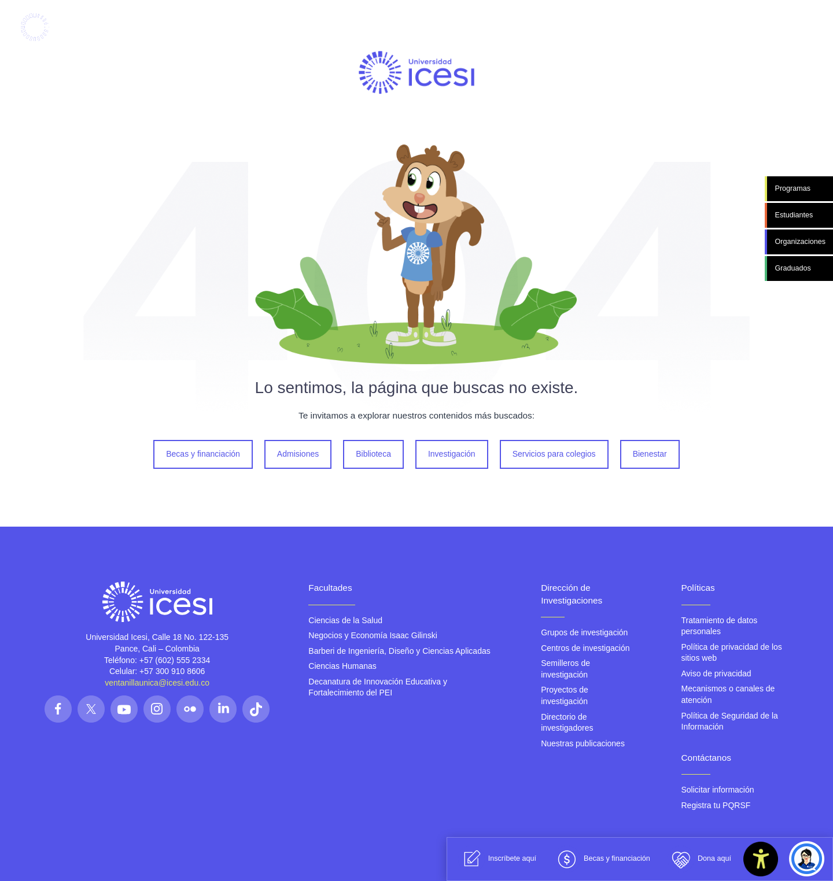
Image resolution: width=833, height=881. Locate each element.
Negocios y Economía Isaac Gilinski (372, 635)
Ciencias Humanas (342, 666)
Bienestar (650, 453)
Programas (792, 188)
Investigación (452, 453)
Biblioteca (373, 453)
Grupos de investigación (584, 632)
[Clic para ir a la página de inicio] (58, 27)
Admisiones (298, 453)
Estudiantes (794, 215)
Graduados (792, 268)
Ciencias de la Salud (345, 620)
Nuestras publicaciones (583, 743)
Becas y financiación (203, 453)
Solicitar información (717, 789)
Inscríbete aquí (497, 859)
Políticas (698, 588)
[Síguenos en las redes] (58, 709)
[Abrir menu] (755, 27)
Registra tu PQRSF (716, 805)
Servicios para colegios (554, 453)
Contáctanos (706, 757)
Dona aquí (699, 859)
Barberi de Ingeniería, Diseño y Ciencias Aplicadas (399, 651)
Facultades (330, 588)
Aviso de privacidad (716, 673)
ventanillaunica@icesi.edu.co (157, 682)
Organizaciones (800, 242)
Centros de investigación (585, 648)
